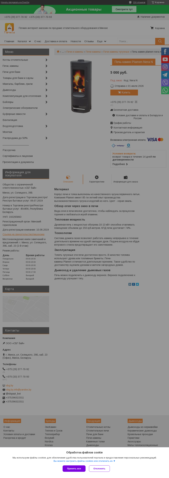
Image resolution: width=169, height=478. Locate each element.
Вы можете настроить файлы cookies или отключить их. (83, 461)
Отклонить (99, 468)
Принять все (74, 468)
